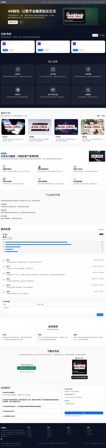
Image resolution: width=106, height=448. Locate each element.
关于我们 (69, 434)
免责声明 (89, 432)
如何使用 (89, 2)
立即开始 (5, 50)
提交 (84, 413)
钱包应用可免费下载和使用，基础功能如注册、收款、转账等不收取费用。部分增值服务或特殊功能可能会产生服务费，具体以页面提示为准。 (30, 400)
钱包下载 (29, 436)
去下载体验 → (101, 229)
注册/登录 (50, 2)
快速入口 (29, 429)
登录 (102, 35)
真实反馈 (83, 2)
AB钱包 (3, 2)
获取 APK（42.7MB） (26, 368)
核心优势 (56, 2)
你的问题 (67, 401)
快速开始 (44, 2)
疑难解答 (102, 2)
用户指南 (49, 434)
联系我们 (69, 432)
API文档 (49, 436)
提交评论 (100, 315)
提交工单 (49, 432)
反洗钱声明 (89, 429)
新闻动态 (69, 429)
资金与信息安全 (70, 2)
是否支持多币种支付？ (9, 411)
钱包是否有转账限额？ (9, 392)
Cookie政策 (89, 434)
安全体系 (29, 434)
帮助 (21, 22)
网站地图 (66, 443)
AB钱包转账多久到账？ (9, 416)
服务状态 (49, 429)
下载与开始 (96, 2)
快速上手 (77, 2)
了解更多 (11, 50)
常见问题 (29, 432)
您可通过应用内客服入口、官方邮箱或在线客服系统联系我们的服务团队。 (22, 406)
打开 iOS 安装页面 (79, 377)
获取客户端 (13, 22)
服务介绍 (62, 2)
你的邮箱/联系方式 (69, 394)
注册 (95, 35)
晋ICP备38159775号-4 (44, 443)
